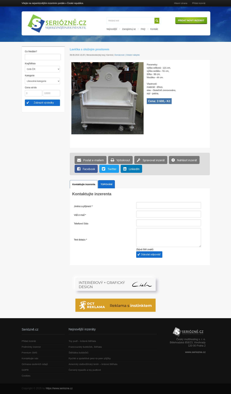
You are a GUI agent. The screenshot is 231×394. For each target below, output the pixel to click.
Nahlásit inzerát (184, 160)
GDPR (25, 370)
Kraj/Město (30, 63)
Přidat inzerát (198, 3)
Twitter (109, 169)
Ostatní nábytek (133, 55)
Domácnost (119, 55)
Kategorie (29, 75)
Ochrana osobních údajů (35, 364)
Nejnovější (112, 29)
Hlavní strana (180, 3)
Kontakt (154, 29)
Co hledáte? (31, 51)
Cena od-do (31, 87)
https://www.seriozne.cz (59, 388)
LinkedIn (131, 169)
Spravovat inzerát (151, 160)
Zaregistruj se (129, 29)
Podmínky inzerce (31, 346)
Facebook (86, 169)
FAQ (143, 29)
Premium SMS (29, 352)
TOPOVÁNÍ (106, 184)
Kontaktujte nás (30, 358)
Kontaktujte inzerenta (83, 184)
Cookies (26, 375)
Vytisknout (120, 160)
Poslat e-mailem (90, 160)
